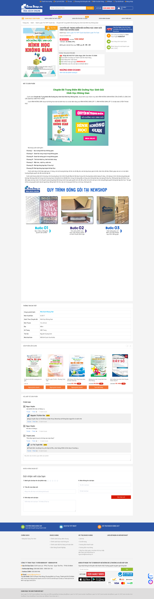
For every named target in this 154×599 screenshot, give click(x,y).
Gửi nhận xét (121, 497)
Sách (32, 23)
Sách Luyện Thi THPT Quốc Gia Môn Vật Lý (100, 594)
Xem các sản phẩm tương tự (68, 72)
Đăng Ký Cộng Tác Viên (29, 538)
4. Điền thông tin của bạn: (86, 480)
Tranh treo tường (47, 1)
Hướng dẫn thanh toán (86, 544)
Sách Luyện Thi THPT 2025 (52, 18)
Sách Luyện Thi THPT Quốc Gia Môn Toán (77, 594)
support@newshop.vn (34, 574)
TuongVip (53, 594)
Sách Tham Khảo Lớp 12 (39, 596)
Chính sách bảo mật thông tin (60, 541)
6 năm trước (44, 441)
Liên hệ (81, 538)
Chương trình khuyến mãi (82, 1)
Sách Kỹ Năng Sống (61, 594)
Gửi (127, 569)
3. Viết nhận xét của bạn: (30, 497)
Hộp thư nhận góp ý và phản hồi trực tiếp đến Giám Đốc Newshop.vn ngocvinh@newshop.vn (91, 552)
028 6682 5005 (109, 8)
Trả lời (28, 412)
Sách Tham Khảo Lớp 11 (52, 596)
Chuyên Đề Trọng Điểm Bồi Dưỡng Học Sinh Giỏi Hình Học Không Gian (77, 23)
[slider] (53, 481)
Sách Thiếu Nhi (126, 18)
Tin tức (70, 1)
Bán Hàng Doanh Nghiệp (58, 547)
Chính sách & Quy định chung (60, 538)
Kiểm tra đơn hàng (98, 1)
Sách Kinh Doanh (104, 18)
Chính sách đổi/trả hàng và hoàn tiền (62, 544)
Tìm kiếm (90, 8)
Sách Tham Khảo (28, 596)
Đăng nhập (129, 1)
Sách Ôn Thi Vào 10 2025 (79, 18)
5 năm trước (43, 412)
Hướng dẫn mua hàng (86, 547)
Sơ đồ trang (83, 541)
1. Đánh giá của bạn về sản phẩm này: (35, 480)
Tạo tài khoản (119, 1)
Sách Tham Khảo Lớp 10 (44, 594)
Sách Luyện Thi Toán (92, 32)
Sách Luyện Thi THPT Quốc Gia (45, 23)
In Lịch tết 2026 (59, 1)
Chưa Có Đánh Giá (65, 35)
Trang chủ (26, 23)
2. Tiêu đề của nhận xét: (30, 487)
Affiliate (108, 1)
